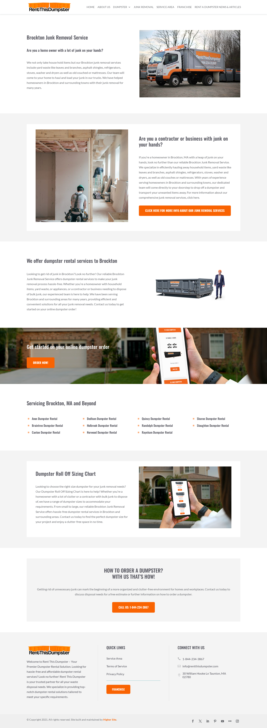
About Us (104, 7)
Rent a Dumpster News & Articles (218, 7)
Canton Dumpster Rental (46, 432)
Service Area (165, 7)
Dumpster (120, 7)
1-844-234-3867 (193, 659)
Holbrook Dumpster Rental (102, 425)
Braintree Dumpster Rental (47, 425)
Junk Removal (144, 7)
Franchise (184, 7)
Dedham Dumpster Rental (101, 418)
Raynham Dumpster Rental (157, 432)
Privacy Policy (115, 674)
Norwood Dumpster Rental (102, 432)
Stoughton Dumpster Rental (213, 425)
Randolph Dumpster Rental (157, 425)
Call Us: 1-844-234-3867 (133, 607)
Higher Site (109, 719)
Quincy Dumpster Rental (156, 418)
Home (91, 7)
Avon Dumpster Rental (44, 418)
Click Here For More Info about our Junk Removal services (185, 210)
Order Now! (40, 362)
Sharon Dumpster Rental (211, 418)
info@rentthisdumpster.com (200, 666)
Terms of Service (116, 666)
